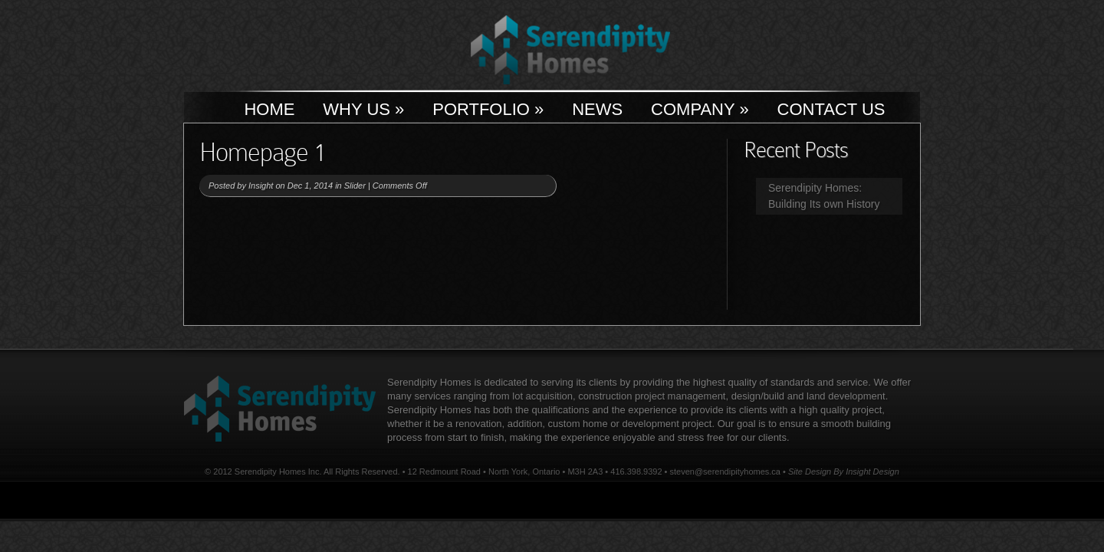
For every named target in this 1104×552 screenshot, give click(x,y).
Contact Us (831, 109)
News (597, 109)
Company (700, 109)
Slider (355, 185)
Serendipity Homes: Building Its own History (824, 196)
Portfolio (488, 109)
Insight (260, 185)
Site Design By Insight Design (843, 471)
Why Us (363, 109)
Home (269, 109)
